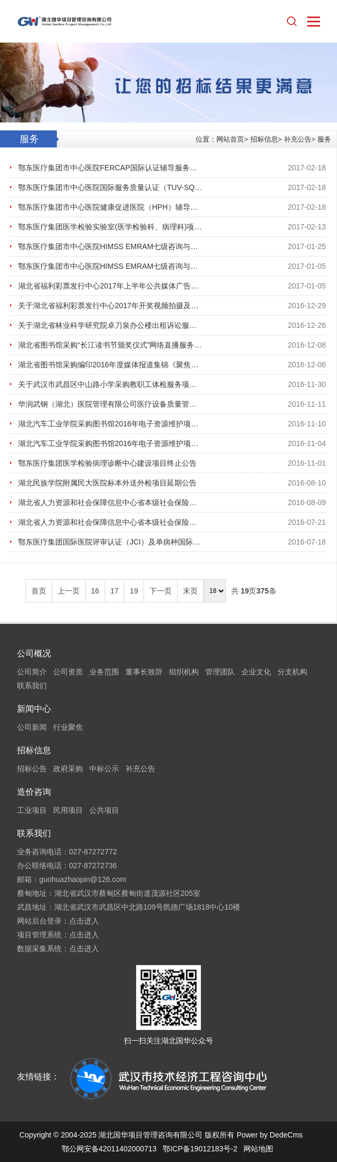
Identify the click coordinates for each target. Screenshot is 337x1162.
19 (134, 591)
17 (115, 591)
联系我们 (32, 685)
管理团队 (220, 671)
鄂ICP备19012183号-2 (200, 1148)
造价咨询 (34, 791)
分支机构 (292, 671)
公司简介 (32, 671)
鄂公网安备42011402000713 (109, 1148)
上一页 (68, 591)
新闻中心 (34, 708)
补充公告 (297, 139)
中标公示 (104, 768)
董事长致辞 (144, 671)
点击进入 (84, 921)
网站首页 (230, 139)
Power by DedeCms (270, 1135)
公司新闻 (32, 727)
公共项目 (104, 810)
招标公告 (32, 768)
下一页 (160, 591)
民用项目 (68, 810)
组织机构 (184, 671)
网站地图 (258, 1148)
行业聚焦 (68, 727)
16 (95, 591)
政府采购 (68, 768)
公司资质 (68, 671)
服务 (324, 139)
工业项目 (32, 810)
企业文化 (256, 671)
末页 (190, 591)
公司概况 (34, 653)
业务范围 (104, 671)
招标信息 (264, 139)
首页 (38, 591)
